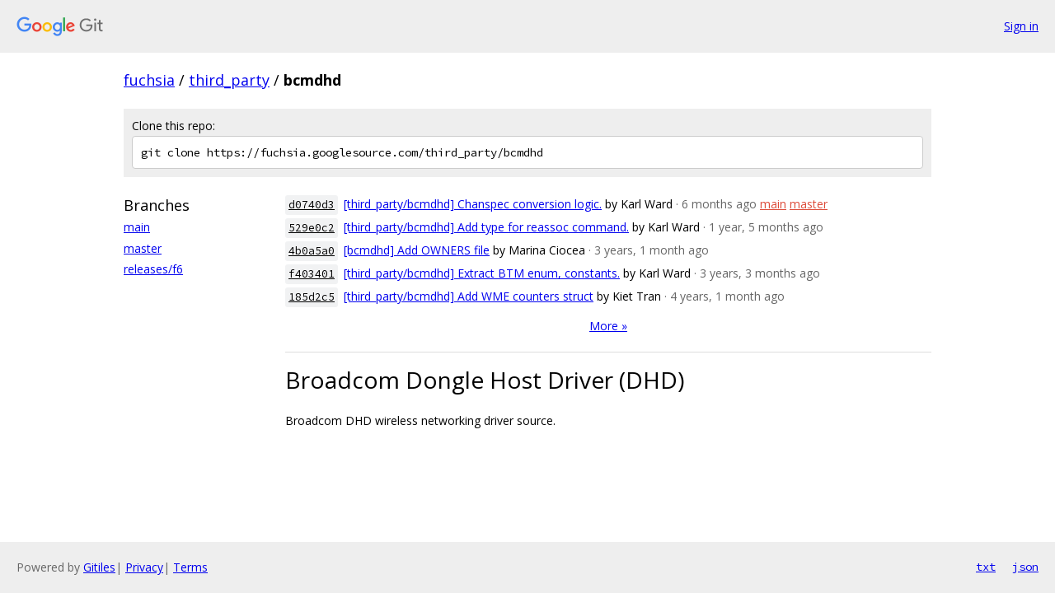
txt (986, 566)
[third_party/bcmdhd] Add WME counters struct (468, 296)
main (137, 227)
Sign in (1021, 26)
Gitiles (99, 567)
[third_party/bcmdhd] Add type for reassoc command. (486, 227)
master (143, 248)
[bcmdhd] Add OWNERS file (417, 250)
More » (608, 326)
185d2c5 (311, 297)
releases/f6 (153, 269)
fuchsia (149, 80)
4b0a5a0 (311, 251)
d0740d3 (311, 205)
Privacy (144, 567)
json (1025, 566)
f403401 (311, 274)
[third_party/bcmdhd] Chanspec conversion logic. (473, 204)
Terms (190, 567)
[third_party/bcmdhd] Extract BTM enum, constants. (482, 273)
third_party (229, 80)
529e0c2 (311, 228)
